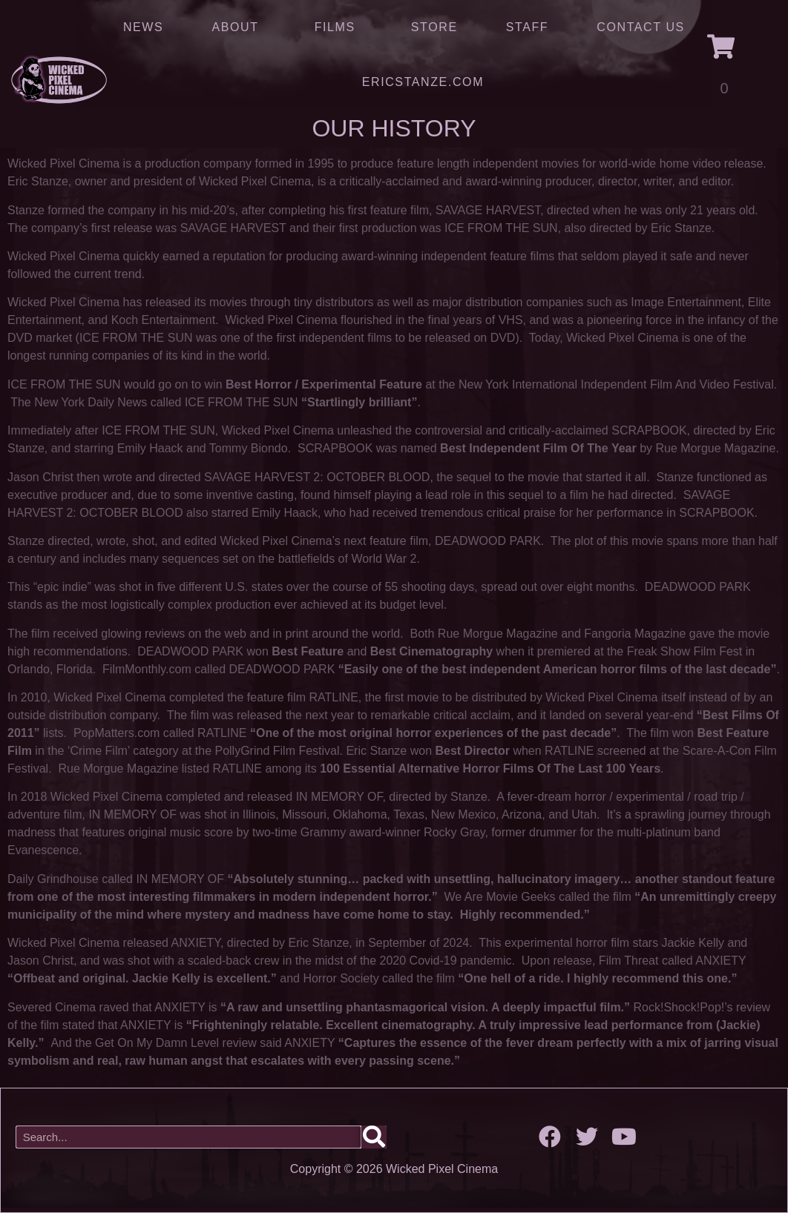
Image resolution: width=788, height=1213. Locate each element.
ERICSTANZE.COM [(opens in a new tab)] (423, 82)
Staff (527, 27)
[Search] (374, 1137)
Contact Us (641, 27)
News (143, 27)
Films (339, 27)
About (238, 27)
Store (434, 27)
